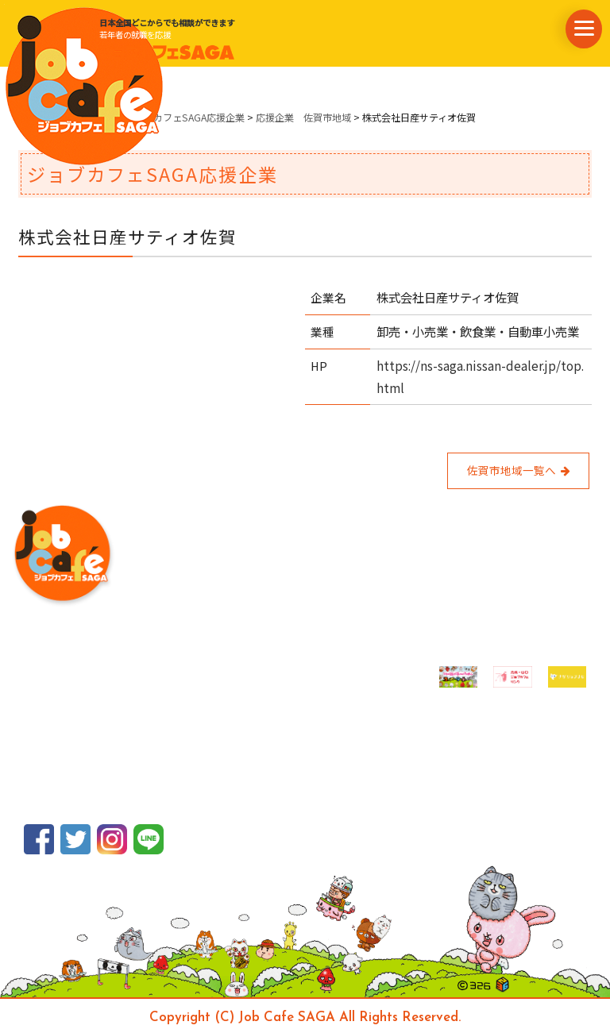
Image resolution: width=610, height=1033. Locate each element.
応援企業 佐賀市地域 (303, 117)
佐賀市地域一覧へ (518, 470)
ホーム (32, 117)
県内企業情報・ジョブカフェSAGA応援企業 (151, 117)
